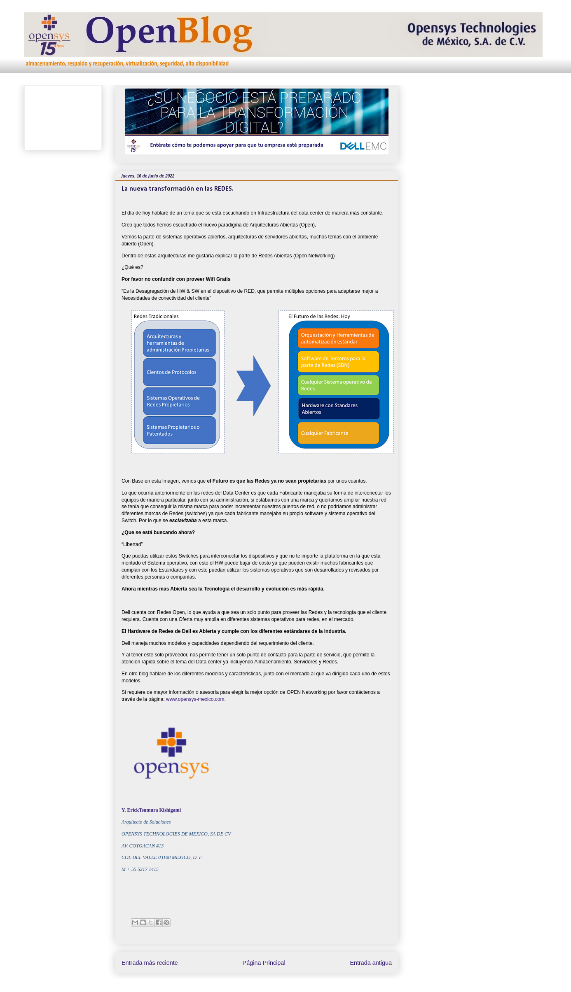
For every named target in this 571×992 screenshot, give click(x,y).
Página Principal (264, 962)
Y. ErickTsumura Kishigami (151, 810)
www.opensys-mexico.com (195, 699)
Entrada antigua (371, 962)
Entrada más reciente (150, 962)
